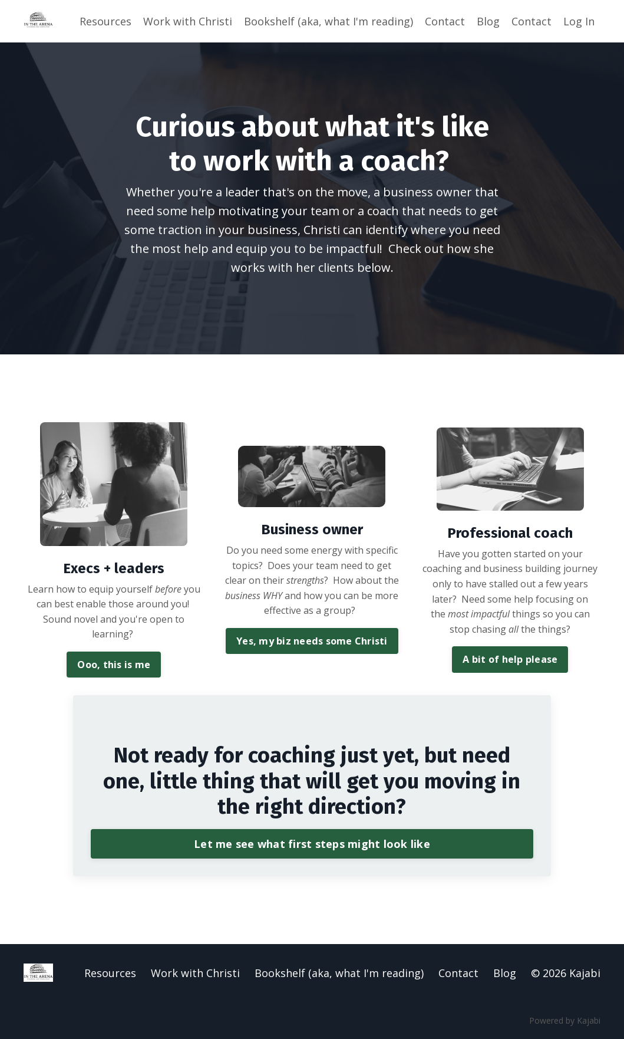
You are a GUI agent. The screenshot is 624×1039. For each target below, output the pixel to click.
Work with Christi (187, 21)
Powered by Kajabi (564, 1020)
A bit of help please (510, 659)
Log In (579, 21)
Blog (488, 21)
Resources (105, 21)
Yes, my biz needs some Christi (312, 640)
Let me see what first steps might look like (312, 844)
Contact (445, 21)
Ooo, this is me (113, 664)
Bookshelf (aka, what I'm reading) (328, 21)
